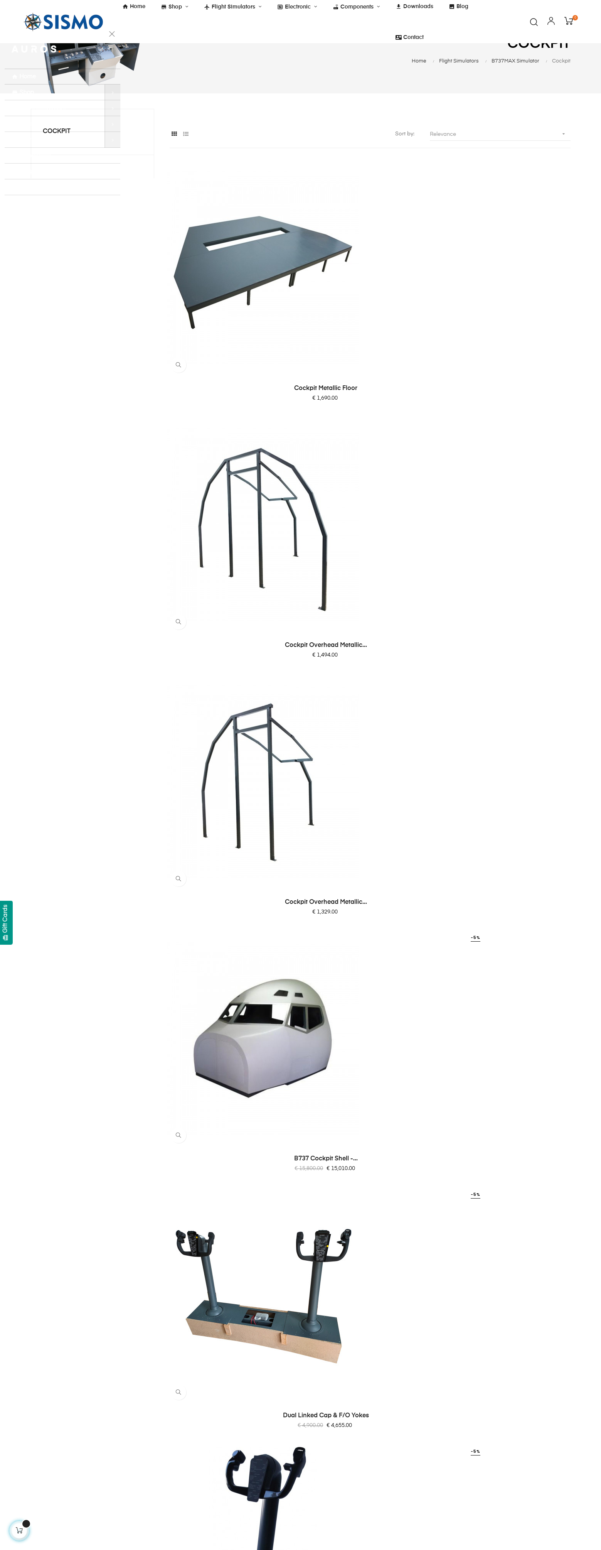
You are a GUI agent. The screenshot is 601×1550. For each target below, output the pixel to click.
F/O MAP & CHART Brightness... (370, 1059)
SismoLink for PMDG (335, 1458)
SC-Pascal (321, 1430)
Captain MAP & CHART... (230, 1059)
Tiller (508, 702)
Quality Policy (232, 1448)
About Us (320, 1379)
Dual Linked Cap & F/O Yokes (370, 523)
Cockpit (57, 166)
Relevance (500, 169)
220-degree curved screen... (508, 1059)
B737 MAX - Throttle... (369, 881)
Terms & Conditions (240, 1379)
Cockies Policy (234, 1393)
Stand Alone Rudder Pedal (231, 702)
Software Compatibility (337, 1471)
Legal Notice (232, 1420)
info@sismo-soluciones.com (67, 1467)
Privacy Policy (233, 1434)
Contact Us (322, 1393)
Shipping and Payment (244, 1407)
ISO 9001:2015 (234, 1462)
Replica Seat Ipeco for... (508, 881)
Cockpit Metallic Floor (231, 345)
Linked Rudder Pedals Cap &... (231, 881)
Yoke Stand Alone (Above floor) (508, 523)
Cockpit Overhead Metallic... (370, 345)
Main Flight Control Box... (369, 702)
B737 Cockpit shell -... (231, 523)
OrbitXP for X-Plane (333, 1444)
